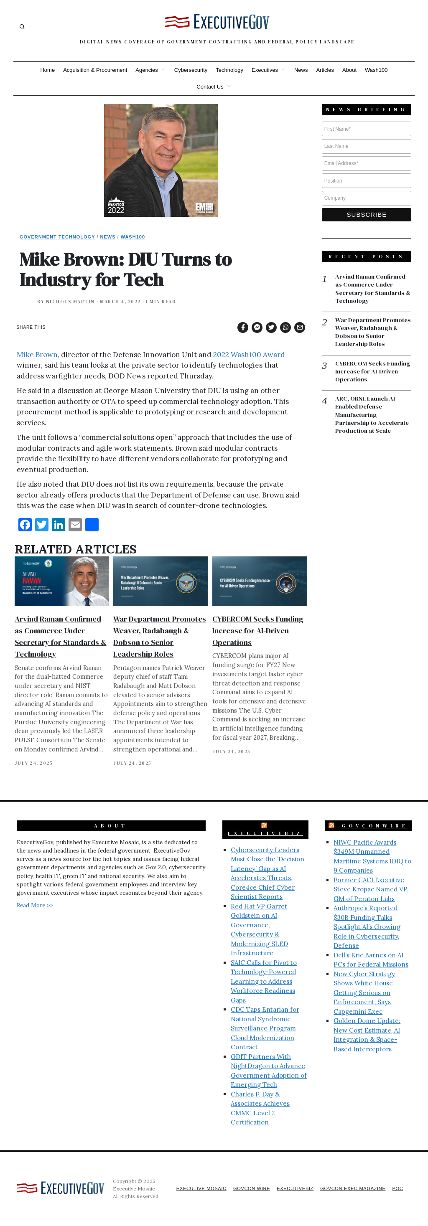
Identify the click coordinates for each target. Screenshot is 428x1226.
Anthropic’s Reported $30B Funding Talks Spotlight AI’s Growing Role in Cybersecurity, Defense (367, 926)
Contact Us (209, 87)
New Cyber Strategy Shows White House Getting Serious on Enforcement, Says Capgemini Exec (364, 992)
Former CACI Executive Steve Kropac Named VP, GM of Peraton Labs (371, 889)
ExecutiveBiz (265, 833)
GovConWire (374, 825)
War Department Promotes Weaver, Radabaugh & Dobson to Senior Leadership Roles (371, 333)
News (301, 70)
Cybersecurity (190, 70)
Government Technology (57, 236)
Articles (325, 70)
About (349, 70)
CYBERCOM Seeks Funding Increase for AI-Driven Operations (257, 630)
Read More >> (35, 905)
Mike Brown (37, 354)
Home (47, 70)
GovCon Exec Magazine (351, 1188)
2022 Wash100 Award (249, 354)
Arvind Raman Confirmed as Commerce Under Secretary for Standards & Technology (372, 289)
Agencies (146, 70)
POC (397, 1188)
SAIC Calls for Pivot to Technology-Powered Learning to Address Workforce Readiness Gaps (264, 981)
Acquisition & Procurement (95, 70)
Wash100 (376, 70)
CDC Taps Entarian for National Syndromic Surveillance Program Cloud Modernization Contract (265, 1028)
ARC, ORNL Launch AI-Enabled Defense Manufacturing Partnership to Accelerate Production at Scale (373, 416)
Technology (229, 70)
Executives (265, 70)
